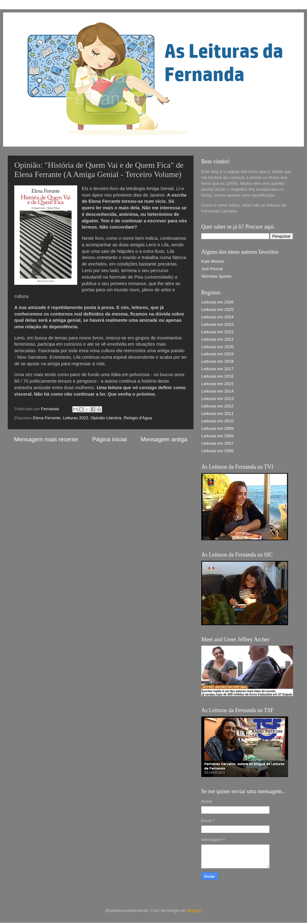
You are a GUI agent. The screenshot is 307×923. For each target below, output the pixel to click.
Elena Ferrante (46, 418)
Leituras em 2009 (217, 428)
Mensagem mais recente (46, 439)
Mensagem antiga (164, 439)
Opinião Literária (106, 418)
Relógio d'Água (138, 418)
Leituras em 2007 (217, 443)
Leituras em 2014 (217, 391)
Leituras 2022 (75, 418)
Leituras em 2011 (217, 413)
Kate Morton (212, 261)
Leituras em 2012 (217, 406)
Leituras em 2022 (217, 332)
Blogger (194, 910)
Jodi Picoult (212, 268)
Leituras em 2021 (217, 339)
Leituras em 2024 (217, 317)
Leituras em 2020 (217, 346)
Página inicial (109, 439)
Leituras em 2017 (217, 368)
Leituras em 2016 (217, 376)
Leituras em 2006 (217, 450)
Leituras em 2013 (217, 398)
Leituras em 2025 (217, 309)
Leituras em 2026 (217, 302)
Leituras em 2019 (217, 354)
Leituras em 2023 (217, 324)
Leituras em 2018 (217, 361)
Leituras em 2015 (217, 383)
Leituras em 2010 (217, 421)
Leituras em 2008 (217, 436)
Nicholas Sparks (216, 276)
